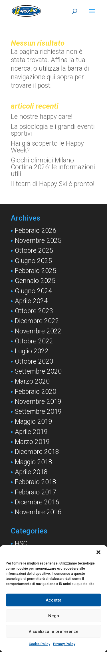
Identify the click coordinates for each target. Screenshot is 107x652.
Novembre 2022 (38, 331)
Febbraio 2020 (35, 392)
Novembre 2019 (38, 402)
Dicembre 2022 (37, 321)
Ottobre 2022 (34, 341)
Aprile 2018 (31, 472)
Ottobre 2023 (34, 311)
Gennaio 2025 (35, 281)
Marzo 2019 (32, 442)
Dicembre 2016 (37, 502)
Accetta (54, 600)
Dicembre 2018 (37, 452)
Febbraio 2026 (35, 231)
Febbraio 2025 (35, 271)
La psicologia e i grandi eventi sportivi (53, 130)
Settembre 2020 (38, 371)
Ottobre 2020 (34, 361)
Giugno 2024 (33, 291)
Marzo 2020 (32, 381)
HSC (21, 543)
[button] (98, 552)
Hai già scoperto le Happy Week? (47, 147)
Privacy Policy (64, 644)
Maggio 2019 (33, 421)
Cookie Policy (39, 644)
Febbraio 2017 (35, 492)
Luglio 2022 (32, 351)
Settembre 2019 (38, 411)
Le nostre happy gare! (41, 117)
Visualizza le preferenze (53, 631)
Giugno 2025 (33, 261)
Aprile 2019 (31, 432)
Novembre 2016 (38, 512)
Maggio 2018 (33, 462)
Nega (53, 615)
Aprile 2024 (31, 301)
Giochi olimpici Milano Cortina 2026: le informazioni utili (53, 167)
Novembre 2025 (38, 240)
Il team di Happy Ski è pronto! (52, 184)
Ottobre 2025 (34, 250)
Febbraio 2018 (35, 482)
